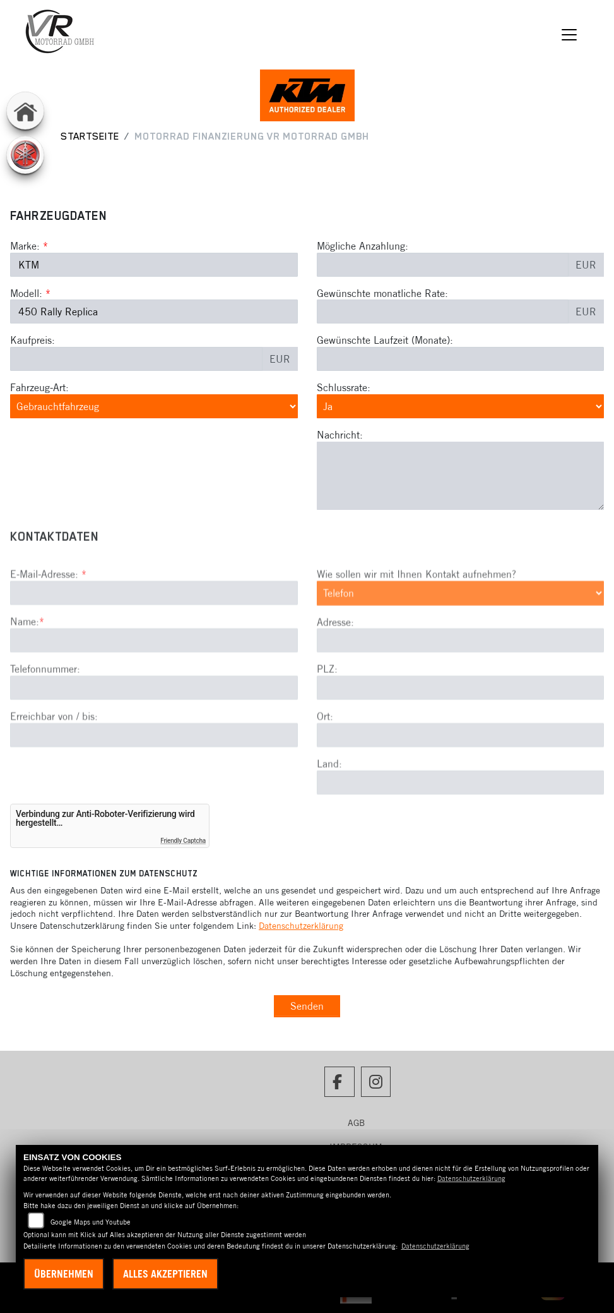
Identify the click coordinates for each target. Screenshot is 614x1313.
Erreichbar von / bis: (54, 758)
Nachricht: (340, 434)
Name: (24, 664)
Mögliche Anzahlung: (362, 245)
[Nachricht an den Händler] (461, 476)
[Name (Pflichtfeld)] (154, 683)
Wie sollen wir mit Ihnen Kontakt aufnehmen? (416, 616)
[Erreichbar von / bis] (154, 777)
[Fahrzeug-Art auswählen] (154, 406)
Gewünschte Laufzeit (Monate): (385, 340)
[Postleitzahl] (461, 730)
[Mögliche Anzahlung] (443, 265)
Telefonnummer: (45, 711)
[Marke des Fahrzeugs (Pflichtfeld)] (154, 265)
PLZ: (327, 711)
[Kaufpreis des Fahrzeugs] (136, 359)
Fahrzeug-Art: (39, 387)
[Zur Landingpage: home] (25, 111)
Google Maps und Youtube (90, 1222)
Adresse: (335, 664)
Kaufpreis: (32, 340)
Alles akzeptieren (165, 1274)
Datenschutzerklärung (301, 925)
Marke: (25, 245)
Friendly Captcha (183, 840)
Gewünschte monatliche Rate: (382, 293)
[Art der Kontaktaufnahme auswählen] (461, 636)
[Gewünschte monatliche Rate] (443, 312)
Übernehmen (63, 1274)
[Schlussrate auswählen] (461, 406)
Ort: (325, 759)
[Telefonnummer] (154, 730)
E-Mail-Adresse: (48, 616)
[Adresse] (461, 683)
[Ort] (461, 778)
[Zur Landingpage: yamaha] (25, 155)
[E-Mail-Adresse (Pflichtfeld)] (154, 636)
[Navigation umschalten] (570, 34)
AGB (356, 1122)
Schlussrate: (343, 387)
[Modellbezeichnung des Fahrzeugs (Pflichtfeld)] (154, 312)
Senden (307, 1006)
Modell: (26, 293)
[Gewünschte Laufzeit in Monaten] (461, 359)
